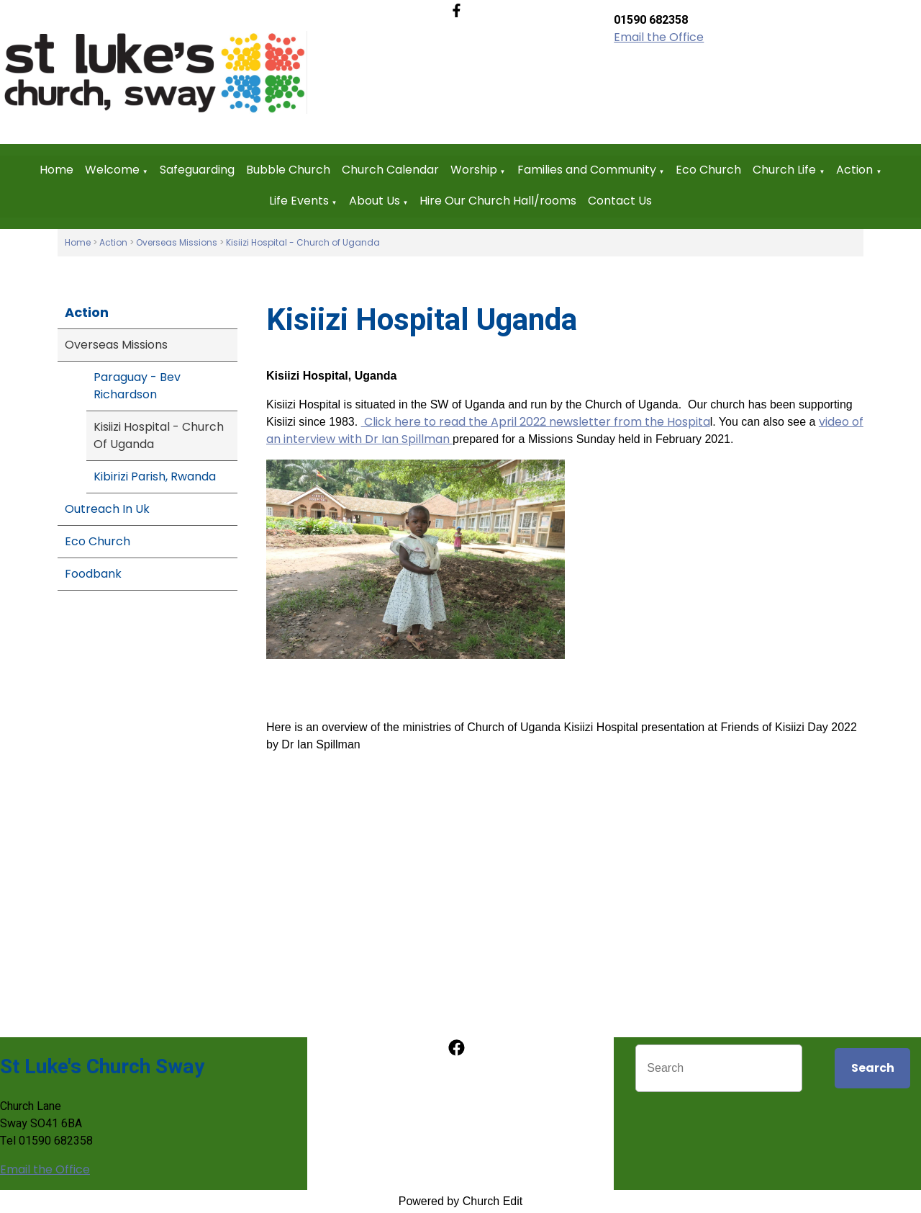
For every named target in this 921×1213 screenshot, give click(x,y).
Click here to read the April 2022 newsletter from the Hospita (535, 421)
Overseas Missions (176, 242)
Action (854, 169)
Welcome (112, 169)
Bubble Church (288, 169)
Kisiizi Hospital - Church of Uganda (303, 242)
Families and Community (586, 169)
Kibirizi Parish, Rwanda (155, 476)
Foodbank (93, 573)
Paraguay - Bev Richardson (137, 386)
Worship (473, 169)
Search (872, 1068)
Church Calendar (390, 169)
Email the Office (659, 37)
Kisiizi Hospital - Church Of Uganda (159, 435)
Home (56, 169)
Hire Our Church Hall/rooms (497, 200)
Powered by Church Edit (461, 1201)
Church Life (784, 169)
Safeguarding (197, 169)
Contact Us (620, 200)
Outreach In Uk (107, 509)
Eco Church (708, 169)
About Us (374, 200)
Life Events (299, 200)
